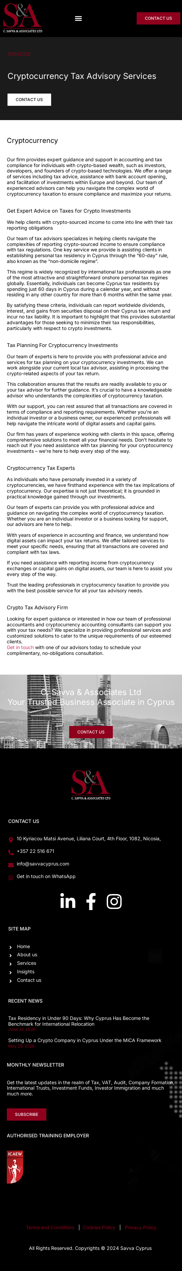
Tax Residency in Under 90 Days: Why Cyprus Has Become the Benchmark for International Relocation (78, 1021)
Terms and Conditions (50, 1227)
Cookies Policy (100, 1227)
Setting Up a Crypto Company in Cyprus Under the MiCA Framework (85, 1040)
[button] (78, 18)
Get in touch (20, 647)
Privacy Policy (140, 1227)
